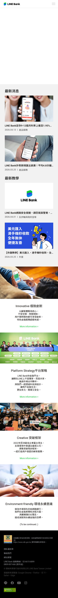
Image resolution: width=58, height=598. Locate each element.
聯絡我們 (7, 553)
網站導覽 (7, 557)
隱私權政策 (8, 549)
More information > (29, 326)
